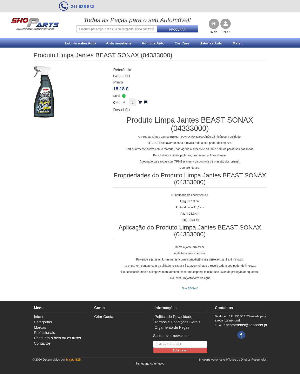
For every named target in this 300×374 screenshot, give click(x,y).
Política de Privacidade (173, 317)
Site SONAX (190, 288)
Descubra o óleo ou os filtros (57, 338)
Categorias (43, 322)
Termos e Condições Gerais (177, 322)
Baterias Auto (211, 43)
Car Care (182, 43)
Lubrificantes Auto (80, 43)
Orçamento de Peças (172, 327)
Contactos (42, 343)
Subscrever (180, 350)
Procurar (177, 29)
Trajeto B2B (73, 359)
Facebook (241, 335)
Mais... (238, 43)
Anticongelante (119, 43)
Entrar (225, 32)
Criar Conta (103, 317)
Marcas (40, 327)
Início (213, 32)
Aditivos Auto (153, 43)
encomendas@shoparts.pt (245, 325)
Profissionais (44, 333)
